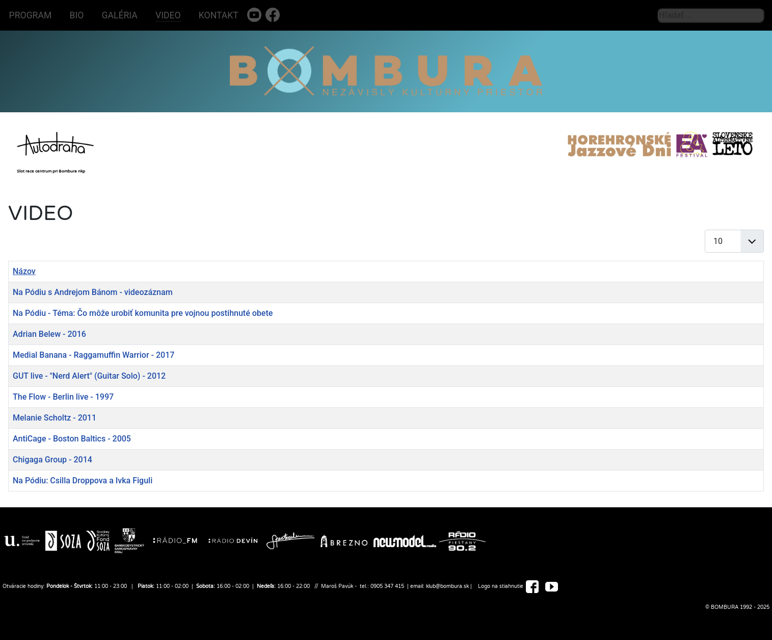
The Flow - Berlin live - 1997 (63, 397)
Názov (24, 271)
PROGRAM (30, 15)
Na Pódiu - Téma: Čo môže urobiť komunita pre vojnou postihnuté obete (143, 313)
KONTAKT (218, 15)
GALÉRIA (120, 15)
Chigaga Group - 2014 (52, 459)
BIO (77, 15)
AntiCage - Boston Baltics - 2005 (72, 439)
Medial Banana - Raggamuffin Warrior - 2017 (93, 355)
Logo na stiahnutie (500, 586)
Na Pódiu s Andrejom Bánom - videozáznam (93, 292)
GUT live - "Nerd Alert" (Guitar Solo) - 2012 (89, 376)
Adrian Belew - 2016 (49, 334)
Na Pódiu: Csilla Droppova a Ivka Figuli (82, 480)
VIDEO (168, 15)
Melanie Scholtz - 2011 (54, 418)
